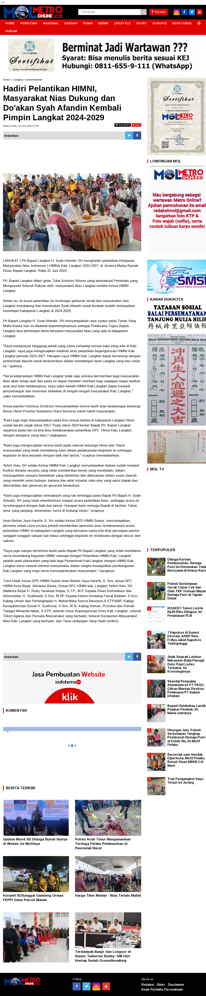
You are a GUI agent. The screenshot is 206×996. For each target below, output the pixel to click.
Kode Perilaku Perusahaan (162, 989)
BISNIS (103, 23)
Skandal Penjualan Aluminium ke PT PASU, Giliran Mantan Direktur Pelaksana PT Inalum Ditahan (185, 689)
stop (136, 124)
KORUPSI (160, 23)
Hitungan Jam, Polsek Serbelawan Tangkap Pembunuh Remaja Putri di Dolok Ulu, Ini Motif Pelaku (186, 737)
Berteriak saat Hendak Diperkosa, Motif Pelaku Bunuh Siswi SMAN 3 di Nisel (186, 760)
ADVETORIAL (182, 23)
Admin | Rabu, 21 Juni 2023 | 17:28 (21, 126)
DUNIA (88, 23)
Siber (161, 984)
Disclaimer (176, 984)
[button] (199, 21)
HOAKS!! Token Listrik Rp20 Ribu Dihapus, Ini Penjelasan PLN (185, 612)
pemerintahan (34, 79)
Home (6, 79)
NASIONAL (51, 23)
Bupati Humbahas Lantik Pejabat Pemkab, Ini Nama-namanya (186, 709)
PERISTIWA (28, 23)
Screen (159, 12)
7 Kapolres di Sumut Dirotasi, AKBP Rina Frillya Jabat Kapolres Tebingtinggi (184, 638)
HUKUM (11, 31)
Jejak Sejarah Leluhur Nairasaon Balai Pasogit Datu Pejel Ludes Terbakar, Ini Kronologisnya (185, 664)
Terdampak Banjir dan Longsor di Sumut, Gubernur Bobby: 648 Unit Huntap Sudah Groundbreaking (103, 956)
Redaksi (147, 984)
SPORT (141, 23)
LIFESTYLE (122, 23)
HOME (10, 23)
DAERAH (70, 23)
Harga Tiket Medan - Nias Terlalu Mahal (108, 895)
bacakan (123, 124)
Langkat (18, 79)
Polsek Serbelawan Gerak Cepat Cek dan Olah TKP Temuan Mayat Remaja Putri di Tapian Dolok (186, 591)
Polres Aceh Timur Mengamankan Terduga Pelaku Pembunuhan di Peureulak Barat (103, 843)
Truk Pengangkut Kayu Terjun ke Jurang (185, 780)
